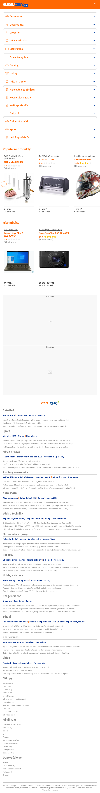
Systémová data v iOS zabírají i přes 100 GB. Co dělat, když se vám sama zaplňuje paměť (37, 523)
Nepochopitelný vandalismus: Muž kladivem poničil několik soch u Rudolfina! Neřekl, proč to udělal (41, 467)
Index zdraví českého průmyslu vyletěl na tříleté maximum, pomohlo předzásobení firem (36, 543)
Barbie (5, 731)
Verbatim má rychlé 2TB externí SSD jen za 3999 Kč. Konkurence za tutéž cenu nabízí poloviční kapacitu (42, 526)
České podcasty (9, 765)
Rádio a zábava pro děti (12, 769)
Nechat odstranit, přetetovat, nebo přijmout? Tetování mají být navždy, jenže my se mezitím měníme (41, 605)
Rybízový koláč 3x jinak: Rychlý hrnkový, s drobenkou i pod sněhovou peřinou (32, 564)
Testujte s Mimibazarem (12, 724)
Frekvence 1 (7, 772)
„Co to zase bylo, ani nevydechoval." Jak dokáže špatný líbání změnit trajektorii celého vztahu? (38, 608)
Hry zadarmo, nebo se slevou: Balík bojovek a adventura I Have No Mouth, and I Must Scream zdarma (41, 646)
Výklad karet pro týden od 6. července (17, 670)
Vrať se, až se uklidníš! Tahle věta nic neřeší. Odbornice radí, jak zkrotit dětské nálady (36, 485)
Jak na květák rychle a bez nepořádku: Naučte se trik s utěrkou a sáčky (30, 570)
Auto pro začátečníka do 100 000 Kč (16, 705)
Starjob (5, 762)
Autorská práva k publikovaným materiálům (71, 785)
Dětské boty (7, 746)
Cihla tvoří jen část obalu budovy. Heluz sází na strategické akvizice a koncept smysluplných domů (40, 529)
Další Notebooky (11, 229)
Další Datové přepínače (49, 156)
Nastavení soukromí (85, 787)
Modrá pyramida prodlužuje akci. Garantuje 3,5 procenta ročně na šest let (31, 547)
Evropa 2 (6, 775)
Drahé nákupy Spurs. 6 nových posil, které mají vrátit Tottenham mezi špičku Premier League (38, 443)
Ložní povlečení (8, 749)
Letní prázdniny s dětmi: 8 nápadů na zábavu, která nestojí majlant (28, 482)
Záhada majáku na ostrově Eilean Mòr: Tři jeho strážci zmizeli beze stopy (30, 591)
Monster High (8, 727)
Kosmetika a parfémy (11, 740)
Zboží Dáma (7, 692)
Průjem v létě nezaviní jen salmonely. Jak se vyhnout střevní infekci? (28, 632)
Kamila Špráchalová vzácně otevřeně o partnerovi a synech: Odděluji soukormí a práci (35, 673)
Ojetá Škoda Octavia (11, 711)
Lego (4, 734)
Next (96, 184)
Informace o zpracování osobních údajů (54, 787)
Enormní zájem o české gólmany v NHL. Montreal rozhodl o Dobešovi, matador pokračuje (36, 440)
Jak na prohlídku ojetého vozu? (14, 699)
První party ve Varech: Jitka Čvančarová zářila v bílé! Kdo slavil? (26, 464)
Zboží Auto (7, 708)
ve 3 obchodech (46, 285)
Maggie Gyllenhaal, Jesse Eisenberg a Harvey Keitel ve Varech (26, 667)
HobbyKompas (8, 702)
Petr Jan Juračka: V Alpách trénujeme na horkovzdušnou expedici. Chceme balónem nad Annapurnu (40, 585)
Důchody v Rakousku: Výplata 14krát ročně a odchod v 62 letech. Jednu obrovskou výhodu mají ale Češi (42, 550)
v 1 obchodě (9, 212)
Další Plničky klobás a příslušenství (13, 157)
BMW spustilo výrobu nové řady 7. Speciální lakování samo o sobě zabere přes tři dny (35, 509)
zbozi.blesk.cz (8, 696)
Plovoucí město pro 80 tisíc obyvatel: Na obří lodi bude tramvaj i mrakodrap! (32, 588)
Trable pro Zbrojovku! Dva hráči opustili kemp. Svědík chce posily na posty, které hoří (35, 447)
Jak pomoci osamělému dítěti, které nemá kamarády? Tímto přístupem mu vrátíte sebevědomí (39, 488)
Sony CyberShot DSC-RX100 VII (54, 233)
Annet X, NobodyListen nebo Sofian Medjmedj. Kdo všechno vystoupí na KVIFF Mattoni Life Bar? (39, 611)
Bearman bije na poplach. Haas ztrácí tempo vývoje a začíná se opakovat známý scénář (36, 502)
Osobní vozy (7, 689)
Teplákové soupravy (10, 743)
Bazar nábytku (8, 753)
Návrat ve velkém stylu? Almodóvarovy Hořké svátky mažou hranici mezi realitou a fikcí (36, 420)
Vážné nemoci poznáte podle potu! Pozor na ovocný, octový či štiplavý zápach (32, 629)
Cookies (73, 787)
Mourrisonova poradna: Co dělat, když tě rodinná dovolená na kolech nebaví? (32, 650)
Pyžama (6, 737)
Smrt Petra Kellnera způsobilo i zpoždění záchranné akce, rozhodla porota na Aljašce (35, 426)
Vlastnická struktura (50, 790)
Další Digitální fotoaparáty (50, 229)
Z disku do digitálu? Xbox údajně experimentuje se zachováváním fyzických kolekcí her (36, 653)
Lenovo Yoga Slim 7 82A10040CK (13, 234)
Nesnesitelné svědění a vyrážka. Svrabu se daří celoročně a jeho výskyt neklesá (33, 626)
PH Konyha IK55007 (13, 162)
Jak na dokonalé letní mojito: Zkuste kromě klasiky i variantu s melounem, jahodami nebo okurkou (40, 567)
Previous (4, 184)
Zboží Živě (7, 686)
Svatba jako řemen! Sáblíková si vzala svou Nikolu (22, 461)
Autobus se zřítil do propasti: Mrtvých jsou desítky (22, 423)
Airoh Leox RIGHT (82, 159)
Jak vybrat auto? (9, 715)
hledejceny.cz (8, 683)
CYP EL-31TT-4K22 (47, 159)
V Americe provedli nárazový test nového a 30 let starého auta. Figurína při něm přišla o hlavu (38, 505)
